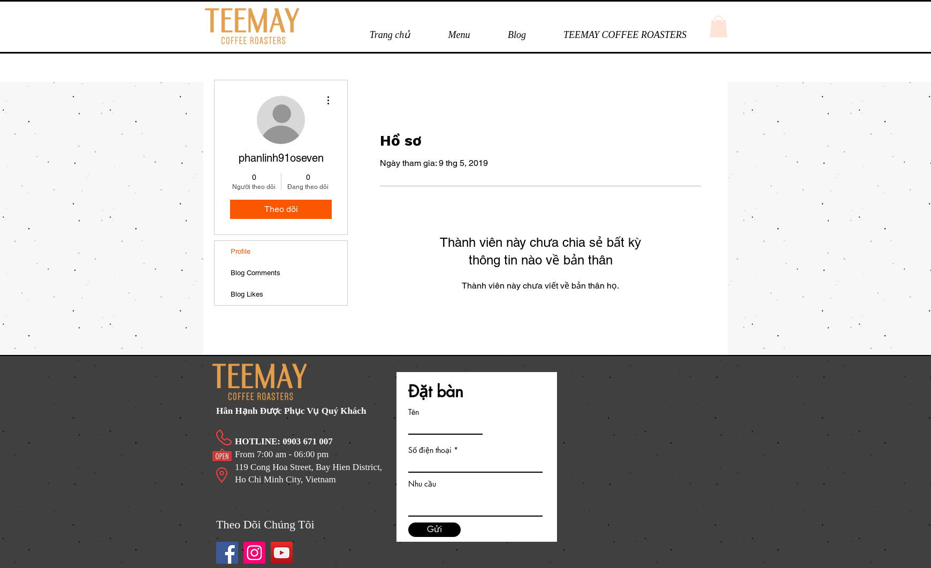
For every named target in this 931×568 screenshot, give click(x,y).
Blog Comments (255, 273)
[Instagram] (254, 553)
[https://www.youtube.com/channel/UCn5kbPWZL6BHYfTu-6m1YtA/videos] (282, 553)
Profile (240, 251)
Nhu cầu (422, 484)
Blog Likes (247, 294)
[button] (459, 35)
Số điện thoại (430, 450)
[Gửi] (434, 529)
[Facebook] (227, 553)
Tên (413, 412)
